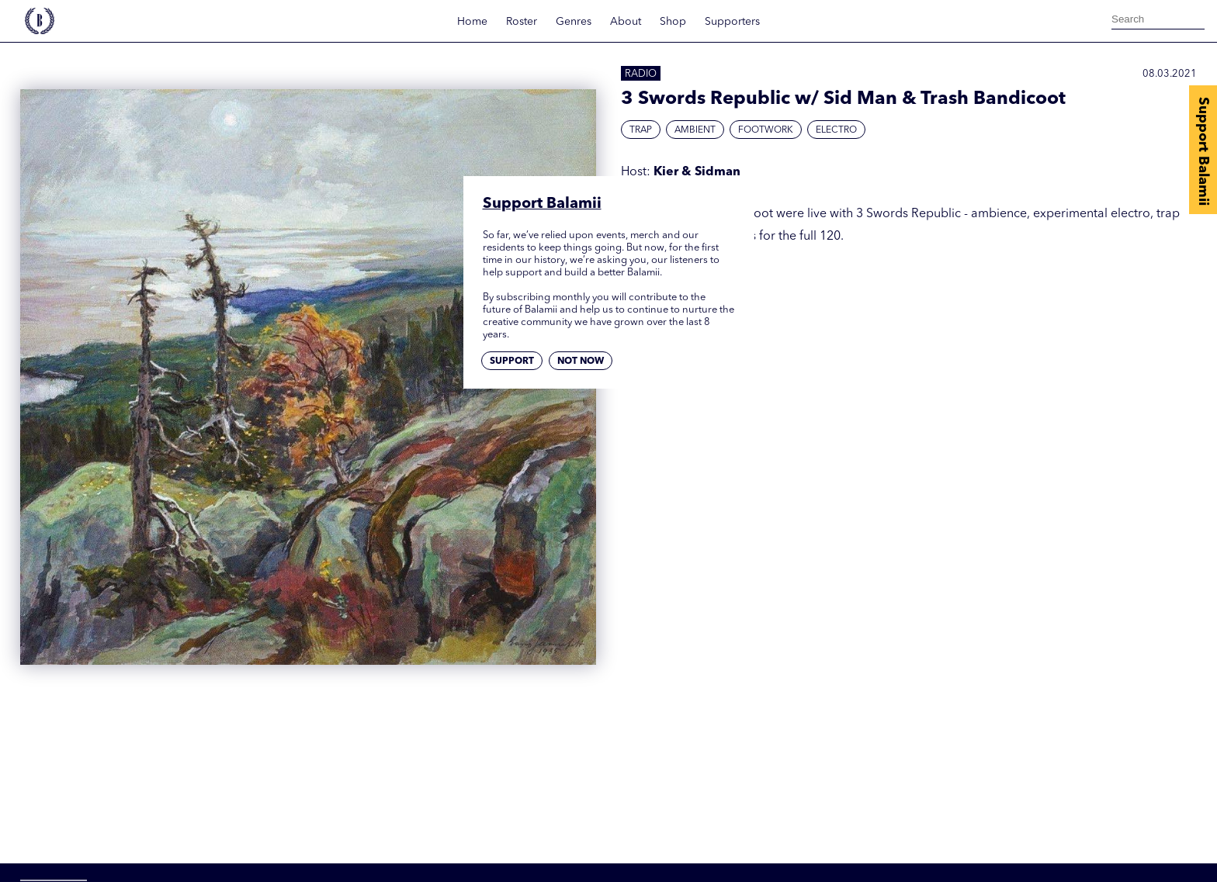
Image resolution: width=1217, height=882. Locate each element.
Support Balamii (1203, 151)
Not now (580, 361)
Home (472, 21)
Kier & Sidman (697, 172)
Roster (521, 21)
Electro (836, 130)
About (625, 21)
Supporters (732, 21)
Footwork (765, 130)
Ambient (695, 130)
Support (512, 361)
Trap (640, 130)
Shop (673, 21)
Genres (573, 21)
